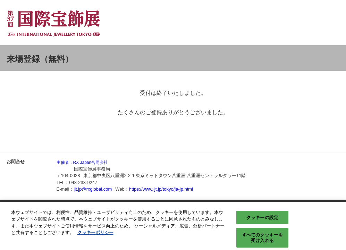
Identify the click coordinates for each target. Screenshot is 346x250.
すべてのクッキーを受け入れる (262, 240)
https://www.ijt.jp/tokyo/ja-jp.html (161, 189)
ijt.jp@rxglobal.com (93, 189)
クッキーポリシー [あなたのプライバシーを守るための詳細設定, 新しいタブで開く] (95, 234)
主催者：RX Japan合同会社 (82, 162)
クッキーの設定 (262, 219)
